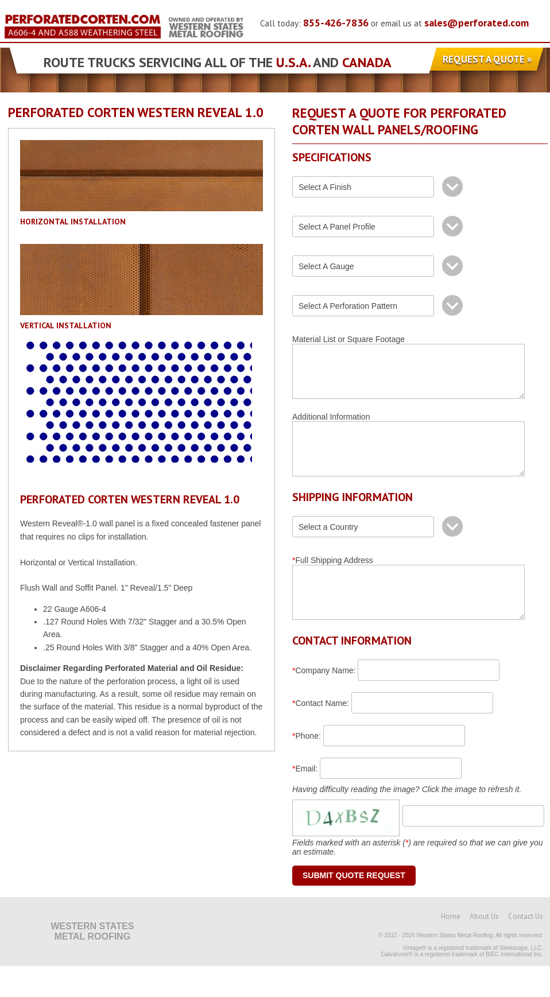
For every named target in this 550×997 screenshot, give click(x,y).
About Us (484, 947)
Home (450, 947)
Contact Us (525, 947)
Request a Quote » (487, 59)
